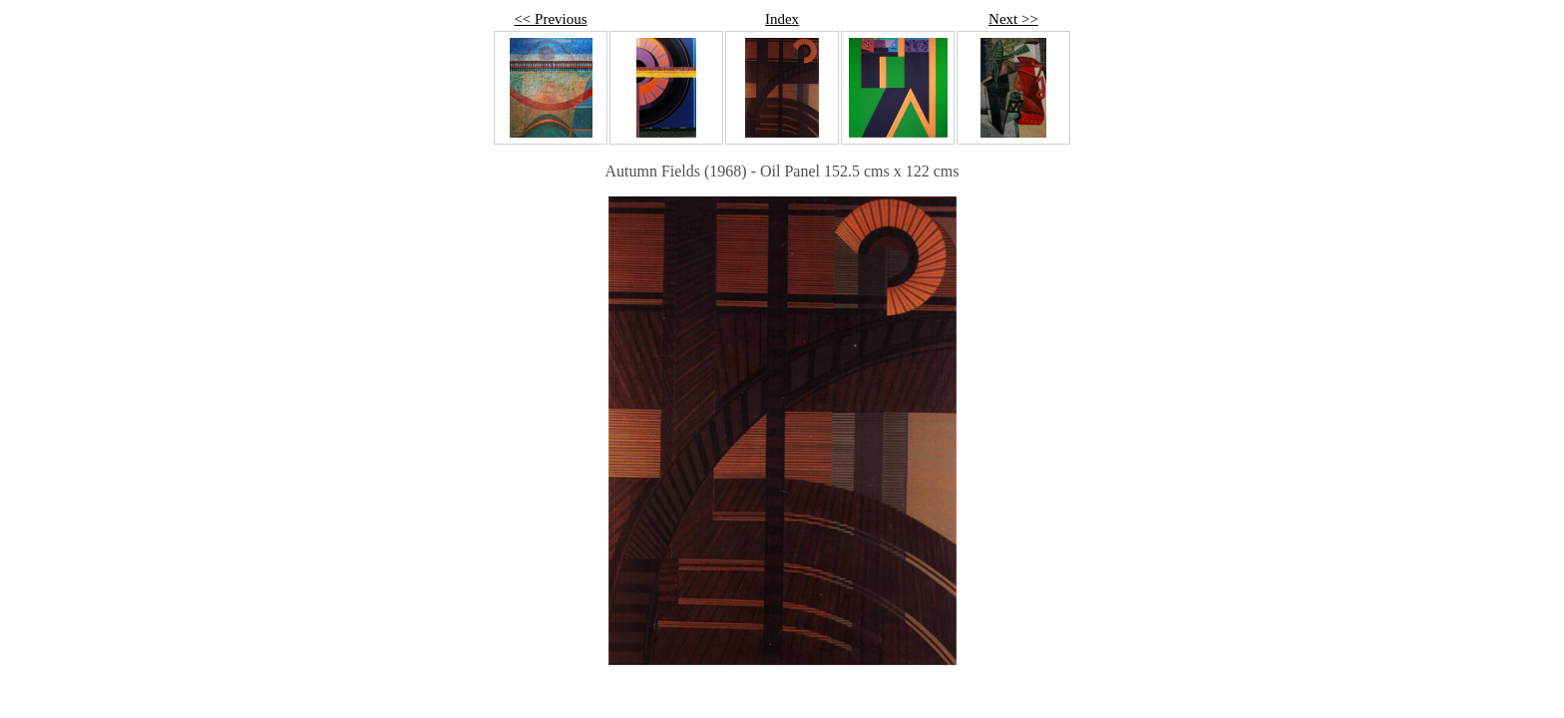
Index (782, 19)
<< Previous (550, 19)
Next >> (1013, 19)
